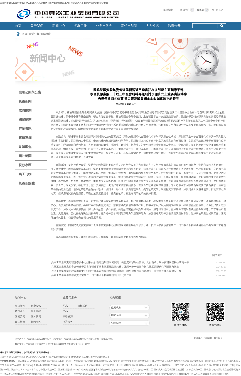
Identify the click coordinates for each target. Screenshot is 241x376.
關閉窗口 (217, 255)
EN (221, 10)
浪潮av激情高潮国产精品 (45, 365)
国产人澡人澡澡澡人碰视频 (193, 365)
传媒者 (200, 9)
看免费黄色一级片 (103, 369)
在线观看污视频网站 (83, 361)
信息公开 (174, 25)
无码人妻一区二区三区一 (61, 374)
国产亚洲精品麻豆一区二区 (60, 361)
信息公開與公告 (30, 92)
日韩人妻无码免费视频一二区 (220, 365)
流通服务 (68, 322)
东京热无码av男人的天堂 (141, 374)
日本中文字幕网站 (29, 369)
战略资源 (68, 316)
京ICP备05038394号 (57, 344)
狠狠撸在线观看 (181, 361)
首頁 (24, 33)
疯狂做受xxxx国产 (170, 365)
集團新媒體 (27, 183)
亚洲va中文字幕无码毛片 (161, 361)
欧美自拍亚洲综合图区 (218, 374)
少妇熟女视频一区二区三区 (52, 369)
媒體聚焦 (25, 147)
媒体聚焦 (20, 322)
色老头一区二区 (145, 369)
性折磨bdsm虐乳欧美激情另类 (80, 369)
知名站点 (116, 323)
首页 (18, 25)
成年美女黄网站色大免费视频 (135, 361)
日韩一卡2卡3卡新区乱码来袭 (124, 365)
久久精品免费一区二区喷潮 (198, 369)
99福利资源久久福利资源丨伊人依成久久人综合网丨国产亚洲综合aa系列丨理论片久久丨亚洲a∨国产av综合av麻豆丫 (55, 3)
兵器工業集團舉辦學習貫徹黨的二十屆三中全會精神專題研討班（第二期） (92, 275)
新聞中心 (34, 33)
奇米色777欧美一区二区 (98, 365)
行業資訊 (25, 128)
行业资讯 (36, 305)
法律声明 (208, 338)
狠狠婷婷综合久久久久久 (125, 369)
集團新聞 (25, 101)
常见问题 (218, 338)
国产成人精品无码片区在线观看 (169, 369)
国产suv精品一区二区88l (20, 365)
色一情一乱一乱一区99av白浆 (72, 365)
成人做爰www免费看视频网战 (32, 361)
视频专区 (36, 322)
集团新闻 (20, 305)
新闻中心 (58, 25)
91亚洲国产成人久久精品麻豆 (115, 374)
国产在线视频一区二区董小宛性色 (206, 361)
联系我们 (198, 338)
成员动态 (20, 311)
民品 (65, 311)
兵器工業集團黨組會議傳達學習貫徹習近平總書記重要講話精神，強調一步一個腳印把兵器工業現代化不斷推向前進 (115, 266)
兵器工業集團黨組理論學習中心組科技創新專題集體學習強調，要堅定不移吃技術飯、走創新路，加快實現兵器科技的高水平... (121, 262)
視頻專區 (25, 165)
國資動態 (46, 33)
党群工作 (80, 25)
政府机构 (116, 307)
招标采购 (82, 305)
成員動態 (25, 110)
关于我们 (36, 25)
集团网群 (185, 9)
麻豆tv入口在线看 (91, 374)
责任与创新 (129, 25)
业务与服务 (104, 25)
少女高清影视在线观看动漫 (224, 369)
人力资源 (152, 25)
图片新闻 (36, 316)
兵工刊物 (25, 174)
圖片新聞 (25, 156)
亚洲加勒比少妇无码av (164, 374)
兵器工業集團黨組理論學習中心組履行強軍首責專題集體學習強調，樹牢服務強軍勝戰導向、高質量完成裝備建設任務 (116, 271)
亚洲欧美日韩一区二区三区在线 (191, 374)
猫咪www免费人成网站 (150, 365)
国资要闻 (20, 316)
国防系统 (116, 315)
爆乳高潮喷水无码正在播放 (107, 361)
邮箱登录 (168, 9)
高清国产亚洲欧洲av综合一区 (34, 374)
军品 (65, 305)
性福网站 (78, 374)
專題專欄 (25, 138)
